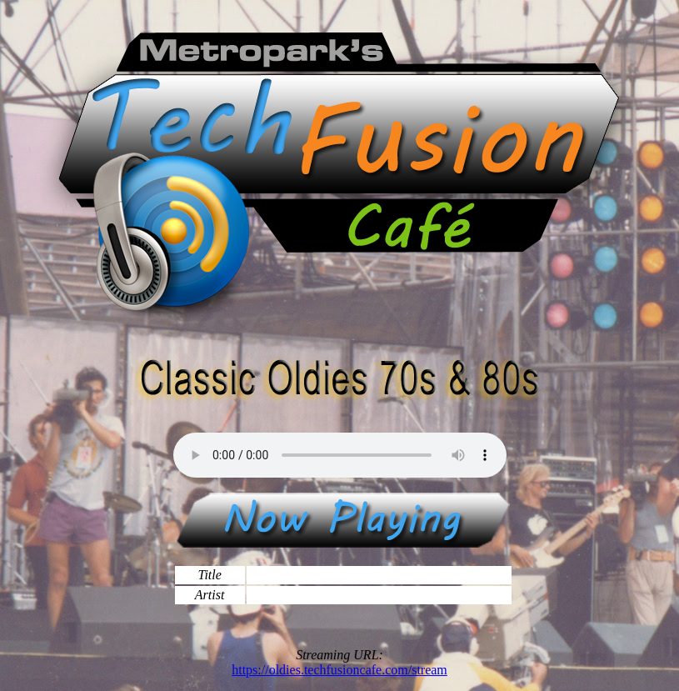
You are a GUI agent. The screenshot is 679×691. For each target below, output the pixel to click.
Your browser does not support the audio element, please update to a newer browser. (340, 455)
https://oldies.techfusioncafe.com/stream (339, 670)
